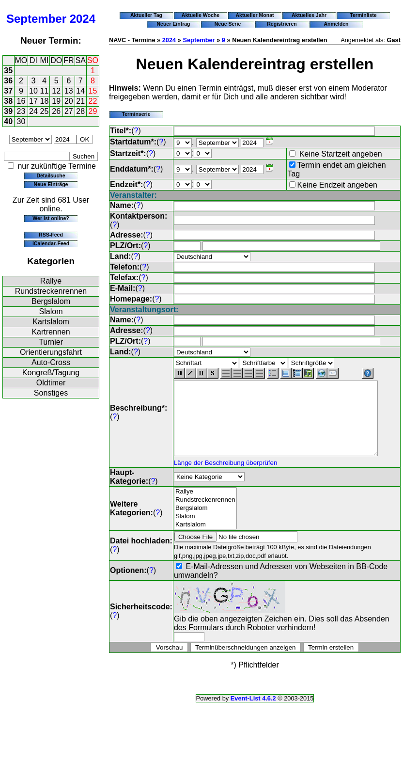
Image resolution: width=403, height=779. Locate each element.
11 (44, 91)
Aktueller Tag (146, 15)
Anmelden (336, 24)
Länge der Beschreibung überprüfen (225, 469)
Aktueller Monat (254, 15)
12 (56, 91)
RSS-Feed (51, 235)
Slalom (51, 311)
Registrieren (282, 24)
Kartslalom (50, 322)
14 (80, 91)
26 (56, 111)
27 (68, 111)
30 (21, 121)
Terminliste (363, 15)
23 (21, 111)
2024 (82, 18)
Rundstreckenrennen (51, 291)
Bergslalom (50, 301)
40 (8, 121)
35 (8, 70)
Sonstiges (51, 393)
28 (80, 111)
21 (80, 101)
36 (8, 81)
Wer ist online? (50, 218)
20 (68, 101)
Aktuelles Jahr (309, 15)
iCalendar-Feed (50, 243)
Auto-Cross (50, 362)
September (36, 18)
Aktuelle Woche (200, 15)
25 (44, 111)
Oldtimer (50, 383)
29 (93, 111)
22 (93, 101)
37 (8, 91)
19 (56, 101)
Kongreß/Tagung (50, 372)
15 (93, 91)
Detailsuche (50, 175)
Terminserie (136, 114)
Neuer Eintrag (173, 24)
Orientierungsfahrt (51, 352)
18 (44, 101)
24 (33, 111)
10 (33, 91)
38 (8, 101)
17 (33, 101)
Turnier (51, 342)
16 (21, 101)
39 (8, 111)
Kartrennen (50, 332)
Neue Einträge (51, 184)
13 (68, 91)
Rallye (51, 281)
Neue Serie (228, 24)
